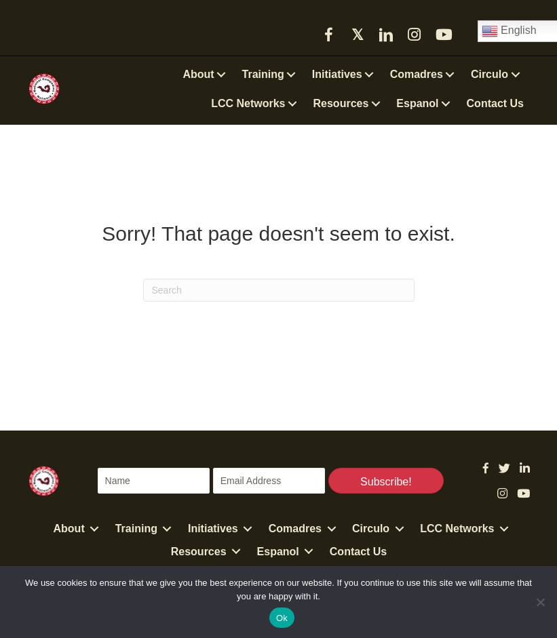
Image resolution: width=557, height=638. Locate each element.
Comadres (295, 528)
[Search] (279, 290)
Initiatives (213, 528)
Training (136, 528)
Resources (199, 551)
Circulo (370, 528)
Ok (282, 618)
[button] (329, 34)
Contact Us (358, 551)
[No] (540, 602)
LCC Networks (457, 528)
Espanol (278, 551)
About (69, 528)
